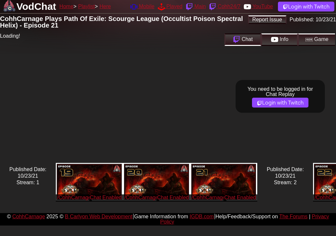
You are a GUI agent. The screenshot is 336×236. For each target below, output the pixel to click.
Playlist (86, 6)
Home (66, 6)
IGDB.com (202, 216)
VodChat (36, 6)
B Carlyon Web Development (99, 216)
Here (105, 6)
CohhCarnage (28, 216)
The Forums (293, 216)
